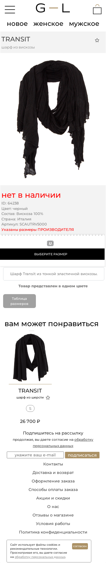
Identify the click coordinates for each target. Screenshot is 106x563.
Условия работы (53, 523)
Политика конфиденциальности (53, 532)
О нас (53, 506)
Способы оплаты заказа (53, 489)
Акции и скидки (53, 498)
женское (48, 24)
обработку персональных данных (40, 557)
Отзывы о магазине (53, 515)
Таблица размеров (19, 300)
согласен (80, 546)
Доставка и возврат (53, 472)
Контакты (53, 464)
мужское (84, 24)
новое (17, 24)
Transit (15, 39)
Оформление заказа (53, 481)
